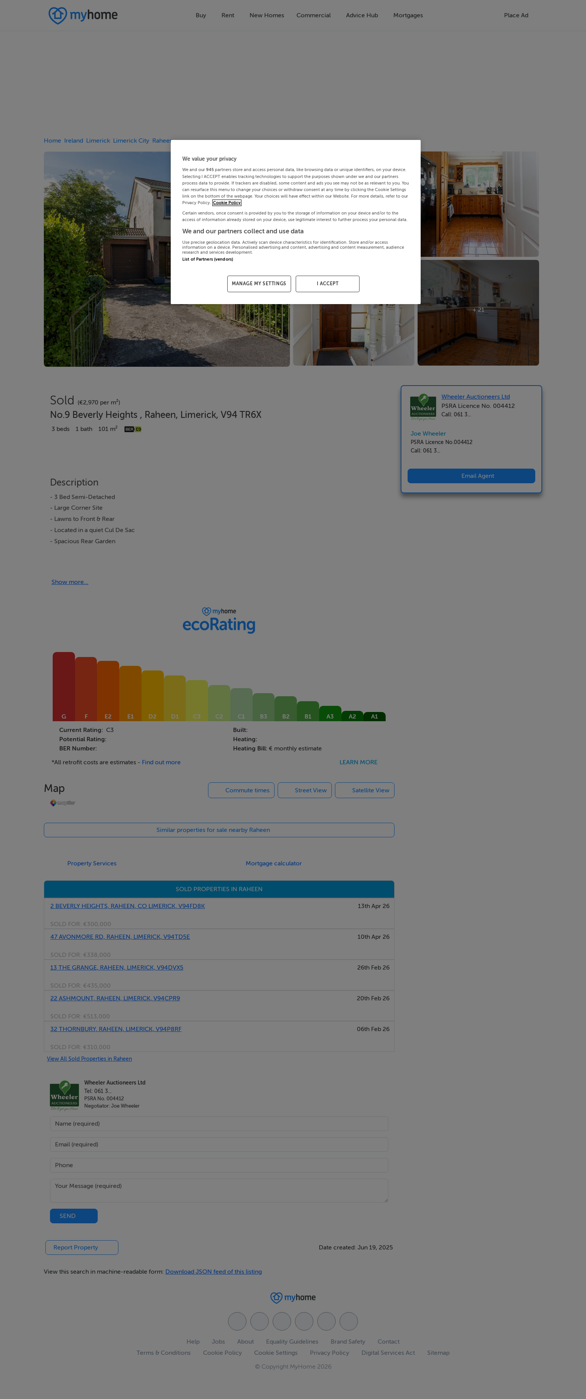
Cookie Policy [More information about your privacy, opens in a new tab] (227, 202)
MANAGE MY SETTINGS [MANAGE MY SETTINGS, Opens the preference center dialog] (259, 283)
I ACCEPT (328, 283)
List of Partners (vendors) (207, 259)
